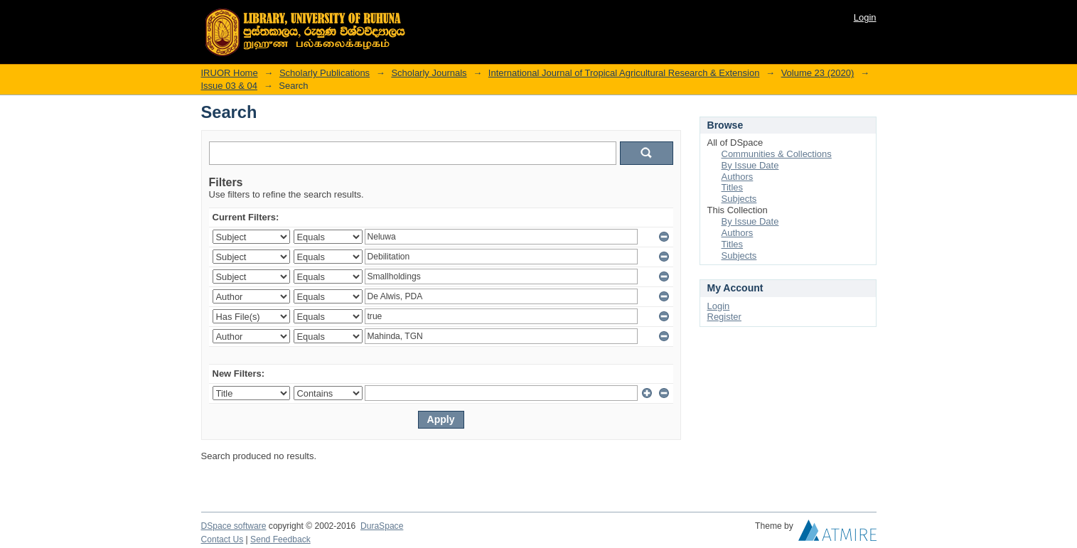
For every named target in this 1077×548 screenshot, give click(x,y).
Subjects (739, 198)
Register (724, 316)
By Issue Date (750, 165)
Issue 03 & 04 (229, 85)
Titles (733, 187)
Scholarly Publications (324, 73)
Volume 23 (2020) (817, 73)
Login (865, 17)
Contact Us (222, 539)
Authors (738, 176)
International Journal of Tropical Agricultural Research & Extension (624, 73)
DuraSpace (381, 526)
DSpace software (234, 526)
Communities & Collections (777, 154)
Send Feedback (280, 539)
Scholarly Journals (428, 73)
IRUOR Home (229, 73)
